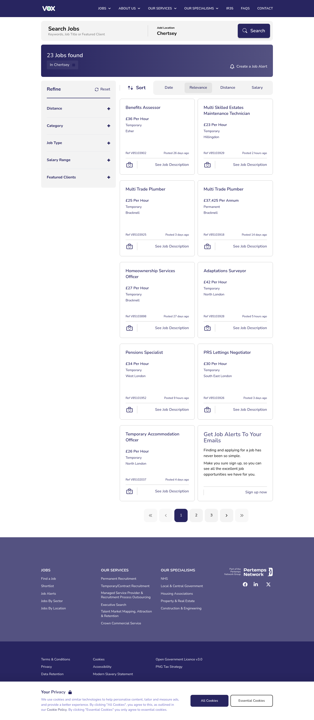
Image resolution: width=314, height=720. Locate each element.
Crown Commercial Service (121, 623)
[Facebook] (245, 584)
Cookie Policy (57, 709)
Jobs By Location (53, 608)
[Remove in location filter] (62, 65)
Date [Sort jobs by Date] (169, 87)
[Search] (254, 31)
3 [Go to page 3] (211, 515)
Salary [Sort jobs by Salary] (257, 87)
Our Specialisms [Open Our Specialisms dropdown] (201, 8)
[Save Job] (129, 164)
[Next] (226, 515)
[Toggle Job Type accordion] (78, 143)
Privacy (46, 667)
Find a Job (48, 579)
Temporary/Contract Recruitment (125, 586)
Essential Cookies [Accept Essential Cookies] (251, 700)
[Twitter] (268, 584)
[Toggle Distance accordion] (78, 108)
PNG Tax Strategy (169, 667)
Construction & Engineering (181, 608)
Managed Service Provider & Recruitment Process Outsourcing (126, 595)
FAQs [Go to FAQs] (245, 8)
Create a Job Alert (251, 66)
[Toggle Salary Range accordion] (78, 160)
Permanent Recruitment (118, 579)
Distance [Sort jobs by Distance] (227, 87)
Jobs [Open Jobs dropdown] (104, 8)
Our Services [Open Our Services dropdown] (162, 8)
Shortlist (47, 586)
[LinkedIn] (256, 584)
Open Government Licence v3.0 (179, 659)
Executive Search (113, 605)
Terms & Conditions (55, 659)
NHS (164, 579)
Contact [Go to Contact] (265, 8)
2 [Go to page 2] (196, 515)
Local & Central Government (182, 586)
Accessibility (102, 667)
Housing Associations (177, 594)
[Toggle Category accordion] (78, 125)
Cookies (99, 659)
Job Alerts (48, 594)
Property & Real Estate (178, 601)
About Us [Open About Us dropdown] (129, 8)
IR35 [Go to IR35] (229, 8)
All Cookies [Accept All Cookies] (209, 700)
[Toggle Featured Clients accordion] (78, 177)
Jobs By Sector (52, 601)
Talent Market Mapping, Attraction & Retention (126, 613)
